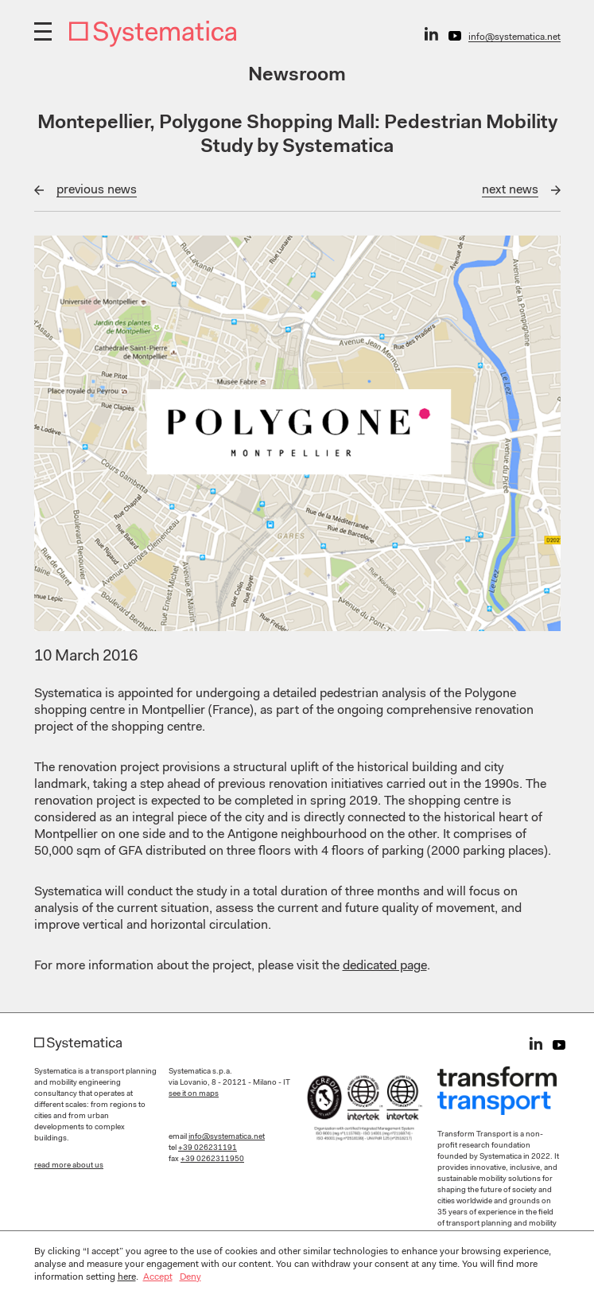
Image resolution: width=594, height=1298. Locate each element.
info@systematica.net (514, 37)
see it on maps (194, 1094)
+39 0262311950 (212, 1160)
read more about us (68, 1166)
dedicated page (385, 966)
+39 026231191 (207, 1148)
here (127, 1277)
